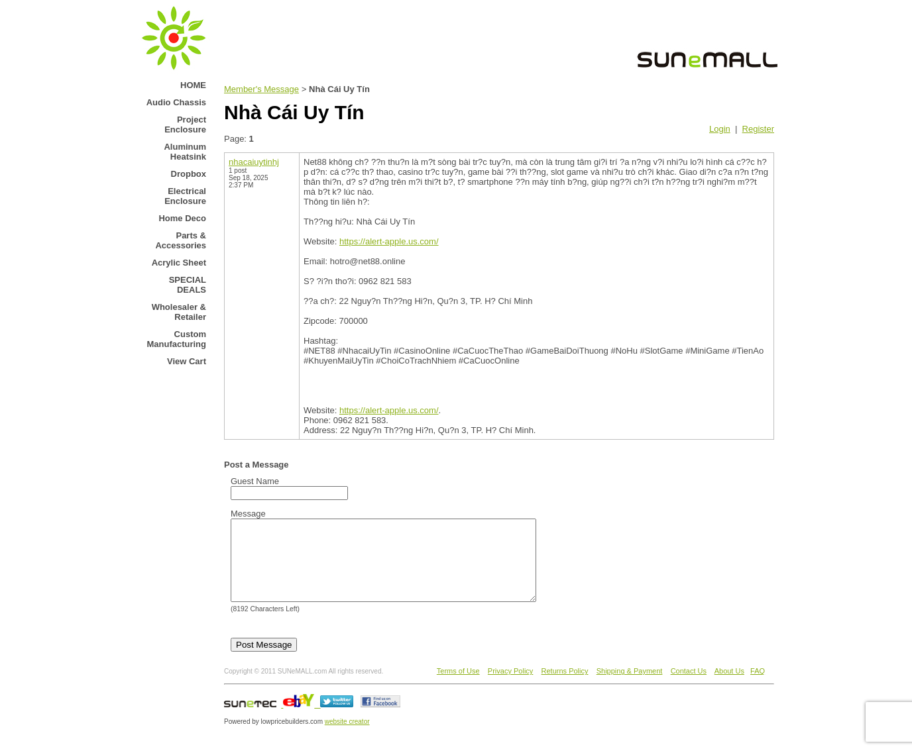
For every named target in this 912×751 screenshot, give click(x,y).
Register (758, 129)
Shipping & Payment (630, 687)
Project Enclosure (185, 124)
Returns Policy (565, 687)
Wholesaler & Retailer (179, 312)
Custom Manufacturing (176, 339)
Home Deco (182, 218)
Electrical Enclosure (185, 196)
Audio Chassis (176, 102)
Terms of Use (458, 687)
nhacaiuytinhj (254, 162)
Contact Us (689, 687)
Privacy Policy (510, 687)
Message (248, 514)
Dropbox (188, 174)
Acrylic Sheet (179, 263)
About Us (729, 687)
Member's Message (261, 89)
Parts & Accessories (180, 240)
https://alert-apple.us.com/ (389, 241)
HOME (193, 85)
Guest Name (255, 481)
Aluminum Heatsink (185, 152)
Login (719, 129)
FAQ (757, 687)
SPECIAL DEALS (187, 285)
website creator (347, 737)
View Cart (186, 361)
